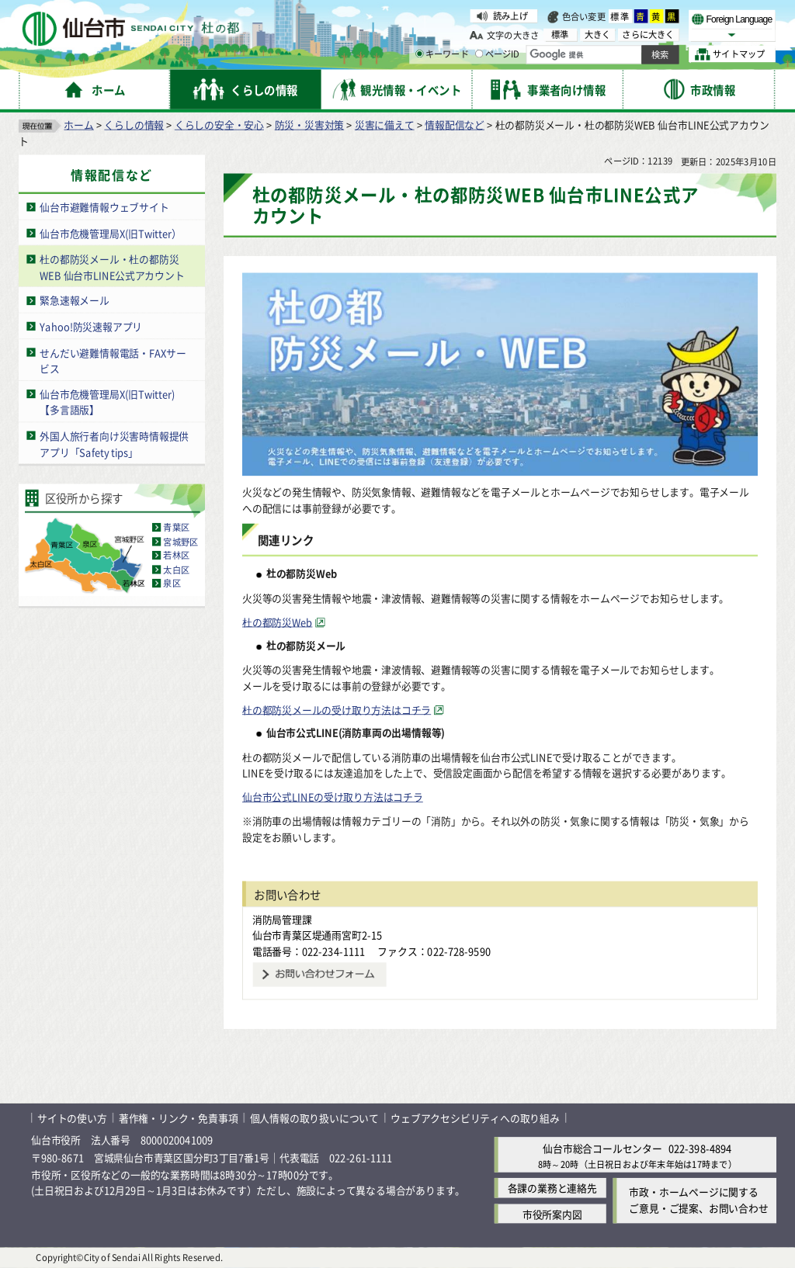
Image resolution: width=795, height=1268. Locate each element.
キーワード (442, 54)
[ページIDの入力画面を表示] (479, 53)
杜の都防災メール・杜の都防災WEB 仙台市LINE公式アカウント (112, 266)
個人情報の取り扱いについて (314, 1117)
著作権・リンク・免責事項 (178, 1117)
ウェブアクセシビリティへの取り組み (475, 1117)
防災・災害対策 (310, 124)
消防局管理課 (282, 919)
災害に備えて (385, 124)
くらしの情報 (134, 124)
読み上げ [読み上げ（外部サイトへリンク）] (510, 15)
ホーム (78, 124)
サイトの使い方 (72, 1117)
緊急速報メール (74, 300)
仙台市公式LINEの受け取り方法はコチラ (332, 796)
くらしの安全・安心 (219, 124)
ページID (497, 54)
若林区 (176, 555)
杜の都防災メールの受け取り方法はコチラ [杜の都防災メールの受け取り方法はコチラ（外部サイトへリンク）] (336, 709)
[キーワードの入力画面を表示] (419, 53)
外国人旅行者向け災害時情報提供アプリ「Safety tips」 (114, 443)
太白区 (176, 569)
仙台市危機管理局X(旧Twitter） (110, 233)
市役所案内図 (552, 1214)
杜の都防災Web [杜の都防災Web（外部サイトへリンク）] (277, 622)
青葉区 (176, 527)
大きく (598, 34)
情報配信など (454, 124)
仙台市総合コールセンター (602, 1149)
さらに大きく (648, 34)
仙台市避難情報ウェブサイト (104, 207)
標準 (620, 16)
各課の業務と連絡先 (552, 1188)
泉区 (171, 583)
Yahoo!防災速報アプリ (91, 326)
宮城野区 (180, 541)
